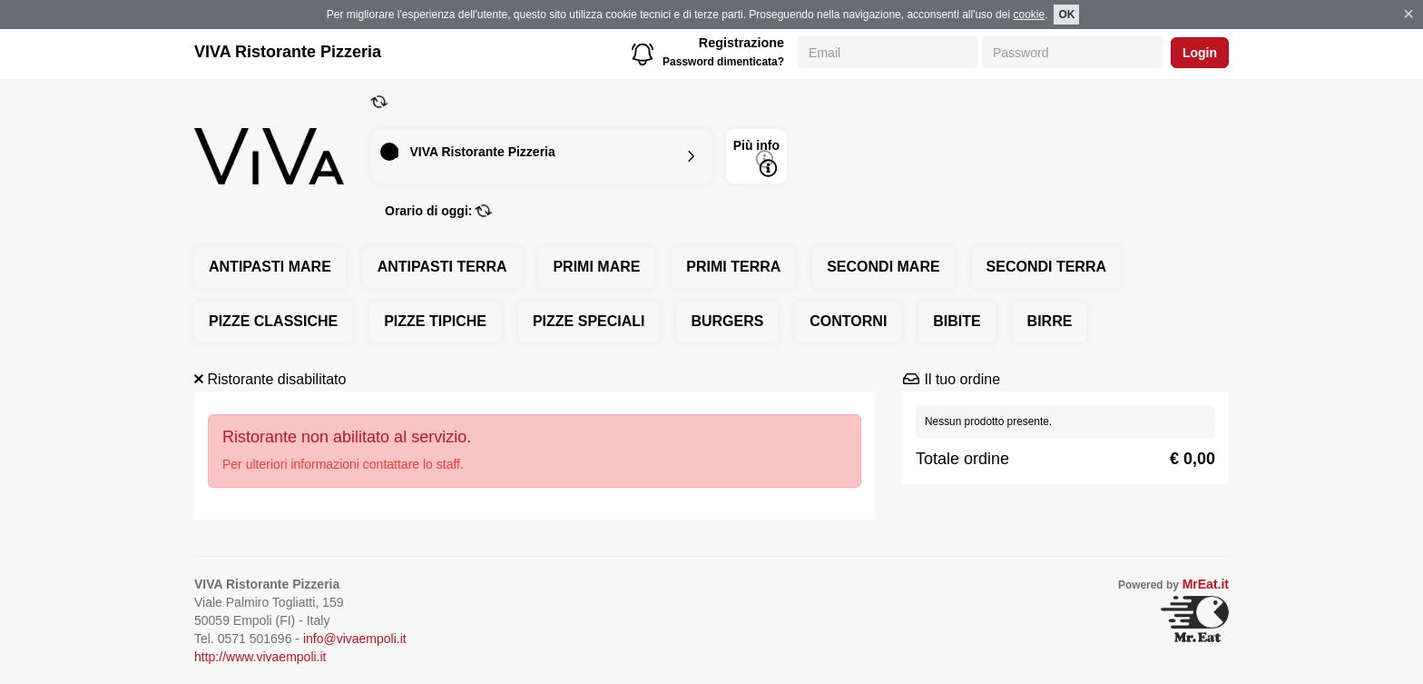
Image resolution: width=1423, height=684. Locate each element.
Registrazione (741, 42)
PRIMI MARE (596, 266)
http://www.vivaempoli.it (260, 656)
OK (1066, 14)
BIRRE (1050, 321)
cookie (1029, 14)
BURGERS (727, 321)
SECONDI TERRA (1046, 266)
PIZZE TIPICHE (435, 321)
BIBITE (956, 321)
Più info (756, 157)
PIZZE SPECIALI (589, 321)
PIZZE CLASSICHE (273, 321)
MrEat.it (1206, 584)
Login (1200, 52)
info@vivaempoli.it (355, 638)
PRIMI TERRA (733, 266)
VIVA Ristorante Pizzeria (287, 52)
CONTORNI (848, 321)
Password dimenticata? (723, 61)
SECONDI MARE (883, 266)
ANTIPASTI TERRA (442, 266)
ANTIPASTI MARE (270, 266)
